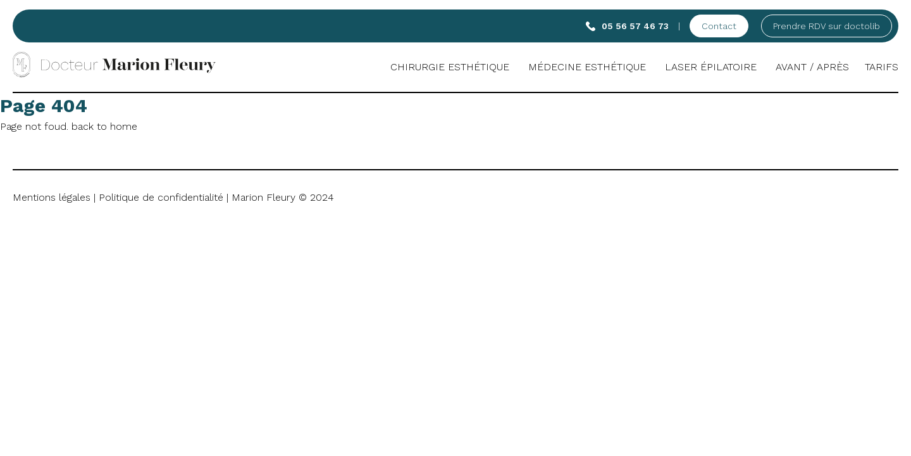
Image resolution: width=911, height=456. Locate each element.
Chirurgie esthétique (449, 67)
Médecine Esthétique (587, 67)
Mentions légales (51, 197)
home (123, 126)
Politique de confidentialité (161, 197)
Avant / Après (812, 67)
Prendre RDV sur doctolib (826, 26)
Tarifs (881, 67)
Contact (719, 26)
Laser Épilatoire (711, 67)
